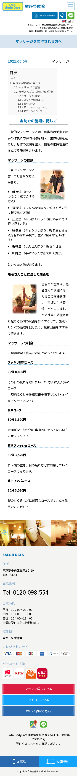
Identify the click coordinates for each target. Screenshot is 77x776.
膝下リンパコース (33, 111)
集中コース (29, 103)
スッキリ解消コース (34, 99)
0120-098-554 (31, 592)
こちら (31, 743)
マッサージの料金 (29, 96)
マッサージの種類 (29, 87)
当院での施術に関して (27, 83)
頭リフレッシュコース (35, 107)
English (68, 21)
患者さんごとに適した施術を (35, 91)
